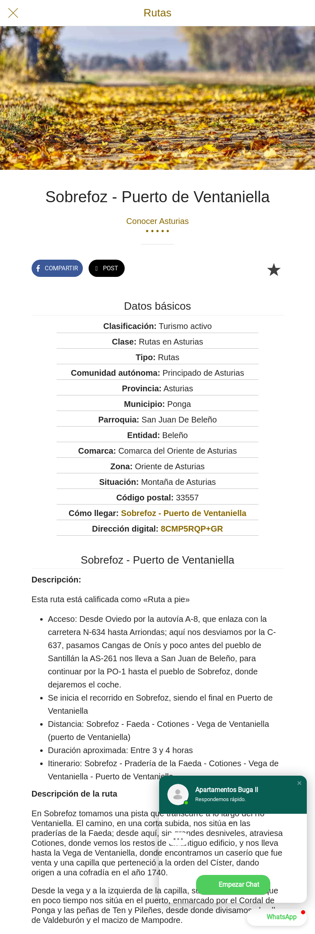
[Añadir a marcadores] (273, 269)
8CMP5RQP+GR (192, 528)
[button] (299, 783)
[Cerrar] (13, 13)
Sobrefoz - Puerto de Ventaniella (184, 513)
